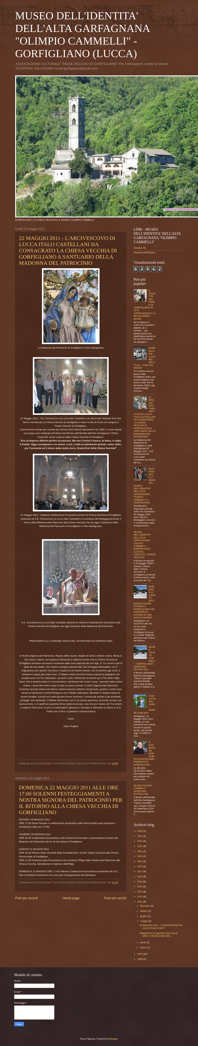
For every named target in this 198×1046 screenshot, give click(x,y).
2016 (140, 876)
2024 (140, 836)
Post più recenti (26, 898)
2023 (140, 841)
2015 (140, 881)
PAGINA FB (140, 248)
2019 (140, 861)
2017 (140, 871)
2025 (140, 831)
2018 (140, 866)
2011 (140, 901)
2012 (140, 896)
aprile (143, 942)
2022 (140, 846)
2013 (140, 891)
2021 (140, 851)
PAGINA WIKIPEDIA (144, 252)
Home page (71, 898)
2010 (140, 954)
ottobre (144, 911)
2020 (140, 856)
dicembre (145, 906)
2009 (140, 959)
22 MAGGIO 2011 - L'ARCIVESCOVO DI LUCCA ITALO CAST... (160, 926)
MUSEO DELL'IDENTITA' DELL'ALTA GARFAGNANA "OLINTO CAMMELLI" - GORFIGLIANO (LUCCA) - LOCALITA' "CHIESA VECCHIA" (144, 545)
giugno (144, 916)
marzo (143, 947)
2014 (140, 886)
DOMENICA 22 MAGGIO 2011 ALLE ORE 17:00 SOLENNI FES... (158, 934)
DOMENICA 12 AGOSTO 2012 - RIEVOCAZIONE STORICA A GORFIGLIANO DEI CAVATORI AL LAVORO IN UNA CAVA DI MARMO (144, 602)
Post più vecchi (115, 898)
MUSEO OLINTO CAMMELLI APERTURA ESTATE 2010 (143, 789)
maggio (144, 921)
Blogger (114, 1038)
